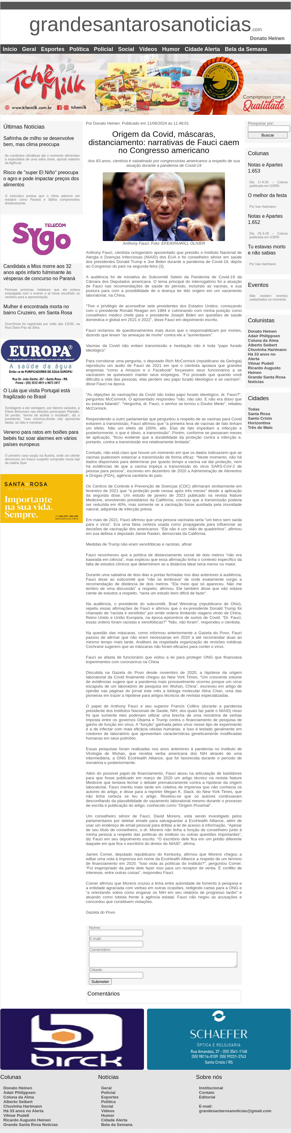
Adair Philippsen (264, 336)
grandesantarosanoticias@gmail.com (235, 1113)
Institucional (211, 1090)
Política (79, 49)
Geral (29, 49)
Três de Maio (260, 427)
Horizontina (259, 423)
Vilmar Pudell (261, 363)
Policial (103, 49)
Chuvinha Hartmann (267, 349)
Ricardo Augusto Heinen (27, 1122)
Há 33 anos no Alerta (23, 1113)
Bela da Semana (246, 49)
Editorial (207, 1100)
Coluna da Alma (263, 340)
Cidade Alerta (202, 49)
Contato (206, 1095)
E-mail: (205, 1109)
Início (10, 49)
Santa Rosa (259, 413)
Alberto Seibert (262, 345)
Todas (254, 409)
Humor (171, 49)
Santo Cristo (260, 418)
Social (126, 49)
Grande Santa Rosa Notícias (30, 1127)
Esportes (52, 49)
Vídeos (148, 49)
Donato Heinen (262, 331)
